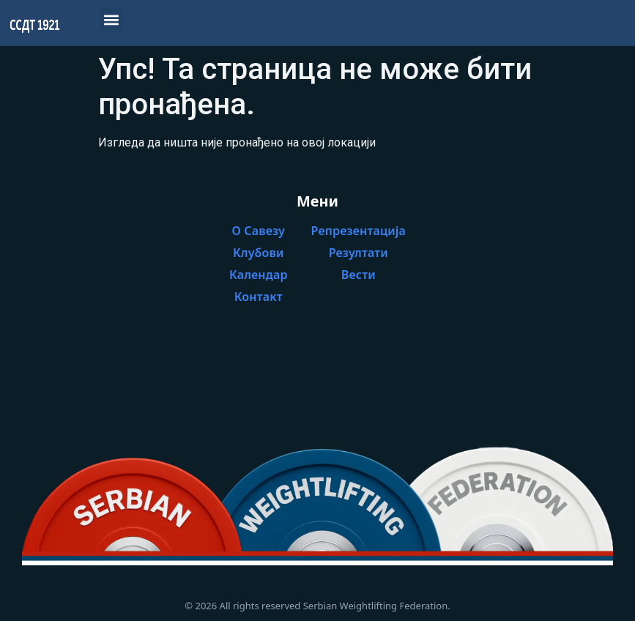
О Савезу (259, 231)
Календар (258, 275)
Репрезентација (358, 231)
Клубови (258, 253)
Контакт (258, 297)
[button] (111, 19)
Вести (358, 275)
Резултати (358, 253)
